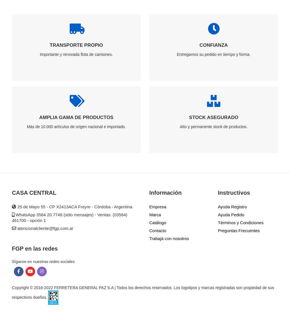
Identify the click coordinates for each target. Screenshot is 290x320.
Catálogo (157, 222)
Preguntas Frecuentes (239, 230)
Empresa (157, 206)
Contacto (157, 230)
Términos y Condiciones (241, 222)
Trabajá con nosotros (169, 238)
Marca (155, 214)
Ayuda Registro (232, 206)
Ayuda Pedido (231, 214)
